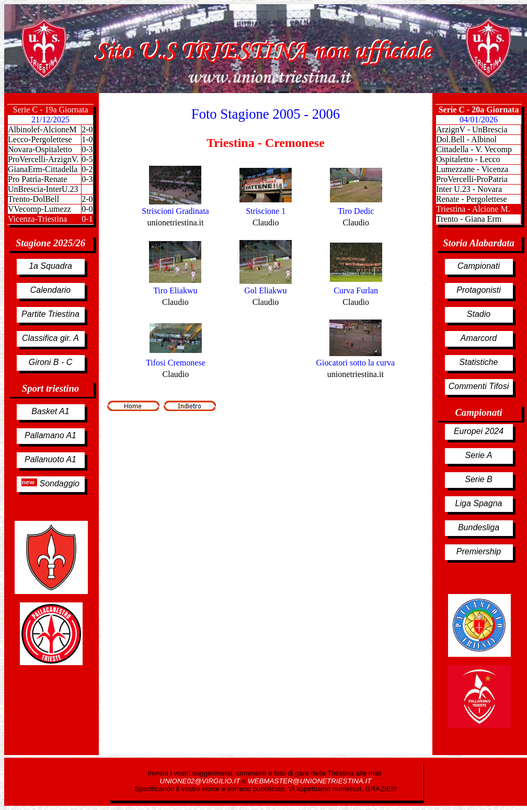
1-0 (87, 139)
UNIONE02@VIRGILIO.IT (201, 781)
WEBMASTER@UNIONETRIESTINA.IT (309, 781)
